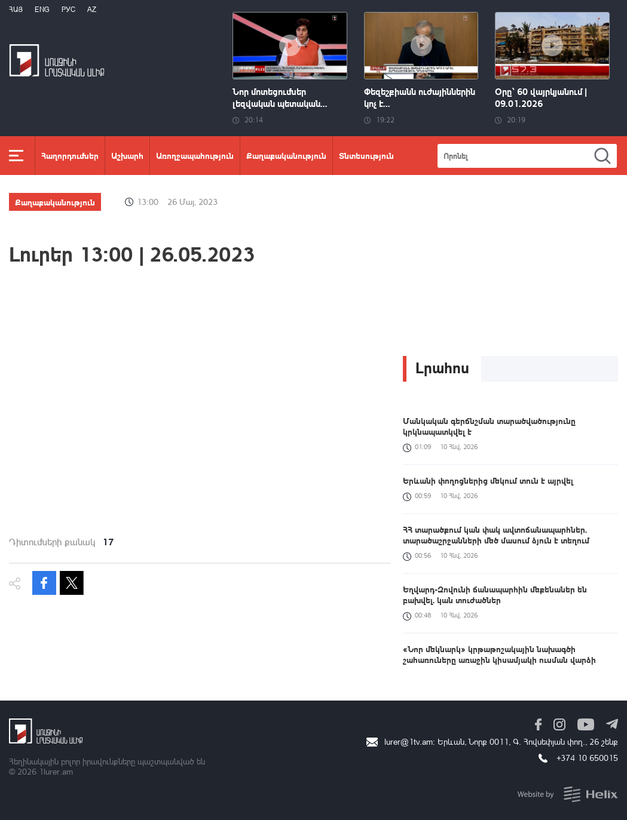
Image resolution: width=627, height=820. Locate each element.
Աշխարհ (127, 155)
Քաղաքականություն (286, 155)
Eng (42, 9)
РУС (68, 9)
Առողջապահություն (195, 155)
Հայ (16, 9)
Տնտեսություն (366, 155)
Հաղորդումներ (70, 155)
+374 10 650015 (587, 758)
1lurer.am (56, 771)
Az (91, 9)
